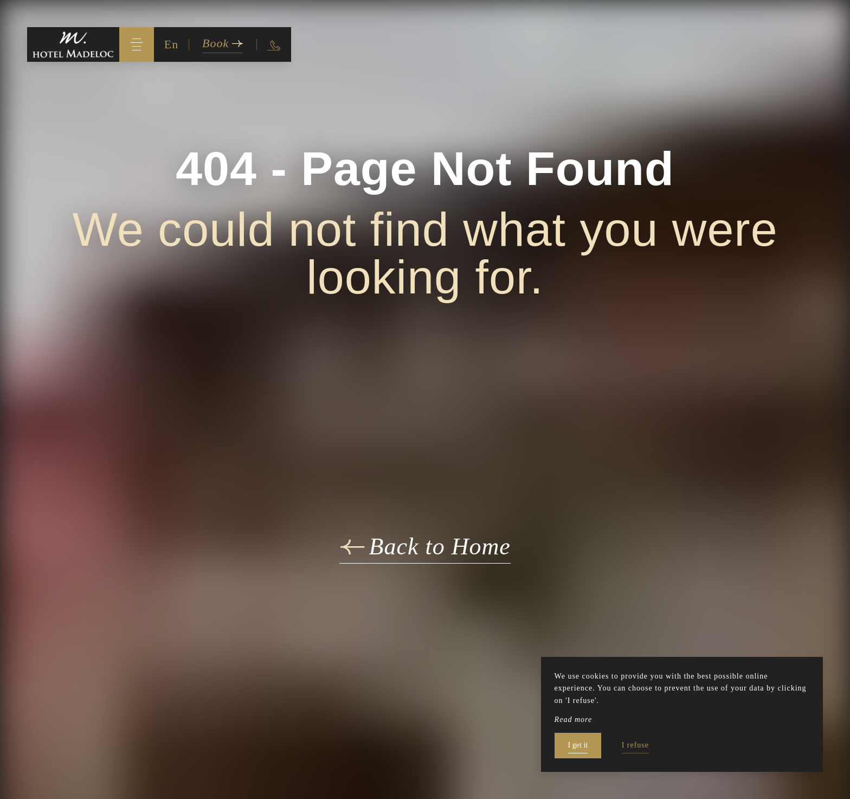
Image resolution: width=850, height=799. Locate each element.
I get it (578, 745)
